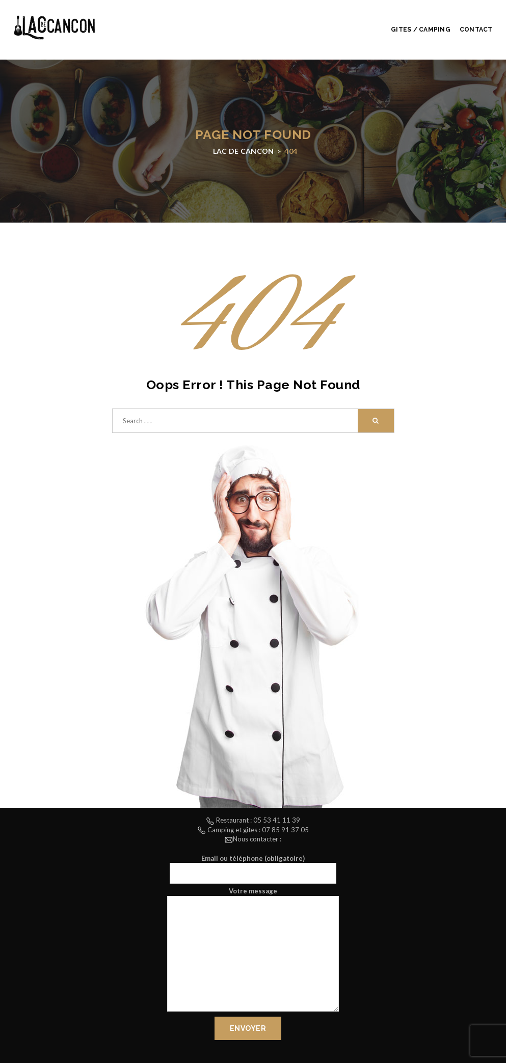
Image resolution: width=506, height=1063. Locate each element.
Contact (476, 29)
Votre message (253, 950)
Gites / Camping (420, 29)
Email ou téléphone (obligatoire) (253, 869)
